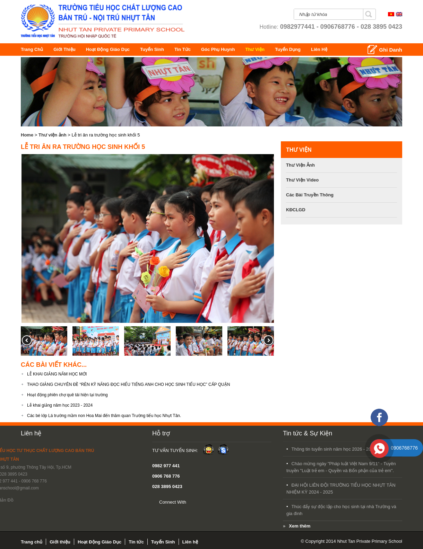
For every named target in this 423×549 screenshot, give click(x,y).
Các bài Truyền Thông (310, 194)
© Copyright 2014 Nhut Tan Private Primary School (351, 541)
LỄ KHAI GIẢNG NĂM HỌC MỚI (57, 374)
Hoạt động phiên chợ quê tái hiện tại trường (67, 394)
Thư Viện (277, 49)
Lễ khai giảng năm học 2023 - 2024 (60, 405)
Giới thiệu (67, 49)
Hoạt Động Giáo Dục (115, 49)
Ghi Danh (390, 50)
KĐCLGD (295, 209)
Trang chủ (33, 49)
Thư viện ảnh (52, 135)
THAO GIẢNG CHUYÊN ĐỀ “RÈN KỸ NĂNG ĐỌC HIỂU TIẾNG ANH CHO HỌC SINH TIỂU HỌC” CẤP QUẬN (128, 384)
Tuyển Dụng (322, 49)
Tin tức (192, 49)
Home (27, 135)
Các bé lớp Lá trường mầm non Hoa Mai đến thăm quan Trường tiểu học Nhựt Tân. (104, 415)
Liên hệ (31, 433)
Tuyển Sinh (160, 49)
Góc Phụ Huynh (243, 49)
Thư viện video (302, 180)
